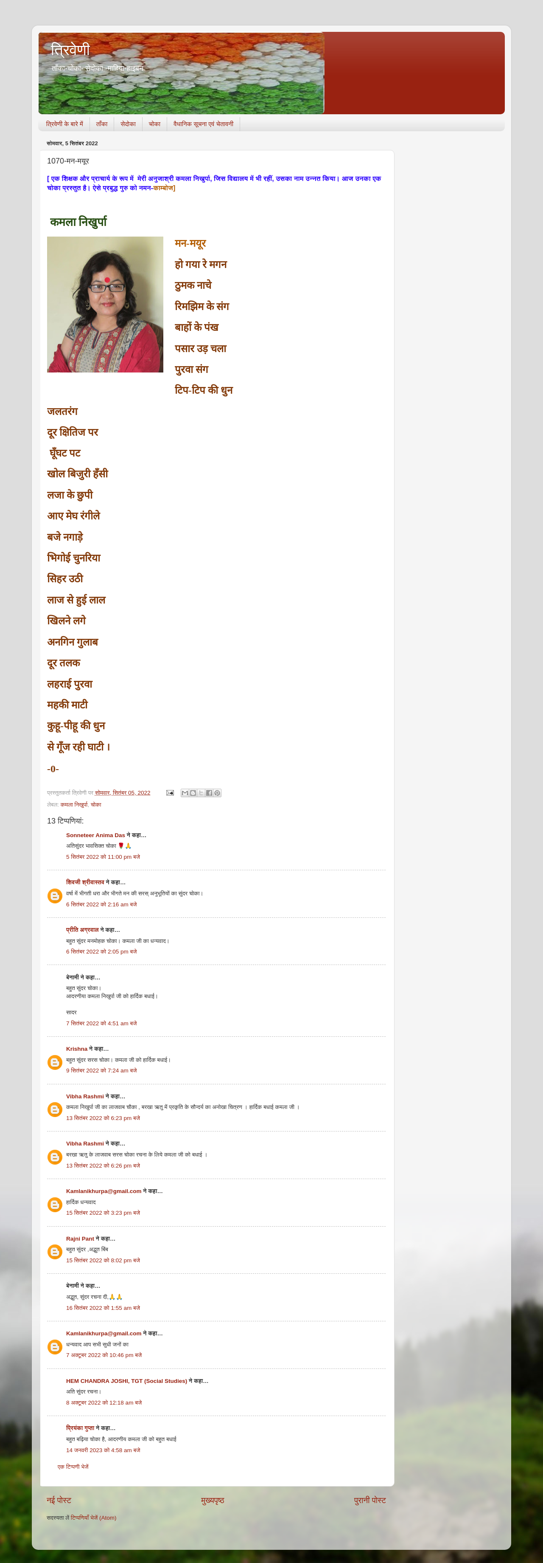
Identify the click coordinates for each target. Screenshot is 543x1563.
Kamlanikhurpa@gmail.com (103, 1191)
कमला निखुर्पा (74, 804)
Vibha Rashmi (85, 1096)
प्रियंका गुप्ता (81, 1428)
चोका (154, 123)
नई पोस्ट (59, 1500)
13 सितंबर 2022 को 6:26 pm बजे (103, 1165)
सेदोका (128, 123)
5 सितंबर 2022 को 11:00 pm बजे (103, 857)
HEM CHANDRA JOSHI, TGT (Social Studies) (126, 1381)
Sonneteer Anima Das (95, 835)
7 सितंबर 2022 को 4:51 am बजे (101, 1023)
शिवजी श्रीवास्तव (85, 882)
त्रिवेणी (70, 50)
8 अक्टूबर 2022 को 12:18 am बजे (104, 1402)
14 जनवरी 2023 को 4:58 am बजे (103, 1450)
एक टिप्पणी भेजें (73, 1467)
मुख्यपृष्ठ (212, 1500)
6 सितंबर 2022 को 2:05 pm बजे (101, 951)
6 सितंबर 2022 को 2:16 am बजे (101, 904)
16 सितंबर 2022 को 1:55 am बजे (103, 1308)
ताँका (101, 123)
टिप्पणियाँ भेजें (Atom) (94, 1518)
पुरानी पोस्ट (370, 1500)
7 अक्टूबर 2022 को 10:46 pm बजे (104, 1355)
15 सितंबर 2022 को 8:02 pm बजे (103, 1260)
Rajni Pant (80, 1239)
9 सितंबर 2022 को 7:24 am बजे (101, 1070)
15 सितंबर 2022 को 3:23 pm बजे (103, 1213)
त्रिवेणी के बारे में (64, 123)
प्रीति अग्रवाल (82, 930)
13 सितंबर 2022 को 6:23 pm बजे (103, 1118)
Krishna (76, 1049)
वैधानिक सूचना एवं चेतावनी (203, 123)
